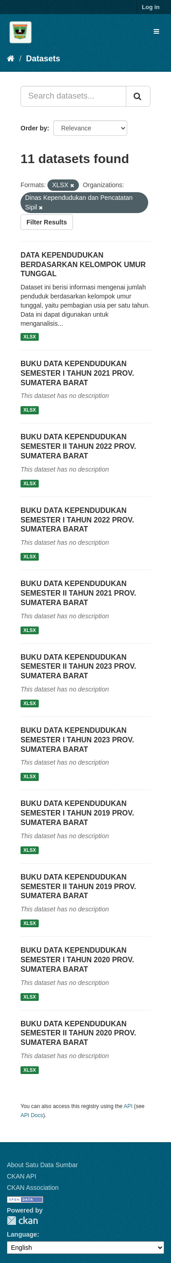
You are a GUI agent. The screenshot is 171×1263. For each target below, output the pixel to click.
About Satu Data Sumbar (42, 1165)
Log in (151, 7)
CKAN (22, 1220)
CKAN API (21, 1176)
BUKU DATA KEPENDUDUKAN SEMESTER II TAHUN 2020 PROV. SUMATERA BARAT (78, 1033)
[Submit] (138, 96)
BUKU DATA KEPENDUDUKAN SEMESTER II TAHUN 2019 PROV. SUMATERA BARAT (78, 886)
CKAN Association (33, 1187)
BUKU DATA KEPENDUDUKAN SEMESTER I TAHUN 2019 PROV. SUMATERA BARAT (77, 813)
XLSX (29, 336)
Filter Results (46, 222)
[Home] (11, 58)
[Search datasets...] (73, 96)
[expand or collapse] (156, 31)
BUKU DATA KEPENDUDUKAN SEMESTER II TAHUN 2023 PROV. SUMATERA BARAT (78, 666)
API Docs (32, 1115)
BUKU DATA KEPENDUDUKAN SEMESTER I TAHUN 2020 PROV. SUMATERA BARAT (77, 959)
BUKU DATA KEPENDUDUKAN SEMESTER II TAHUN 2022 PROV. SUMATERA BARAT (78, 446)
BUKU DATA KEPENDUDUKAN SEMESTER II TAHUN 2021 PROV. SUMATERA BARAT (78, 593)
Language (22, 1234)
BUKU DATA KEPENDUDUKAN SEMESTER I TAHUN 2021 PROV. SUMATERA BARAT (77, 373)
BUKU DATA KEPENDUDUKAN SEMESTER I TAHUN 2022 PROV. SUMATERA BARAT (77, 520)
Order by (34, 128)
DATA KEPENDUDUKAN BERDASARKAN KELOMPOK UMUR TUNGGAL (83, 264)
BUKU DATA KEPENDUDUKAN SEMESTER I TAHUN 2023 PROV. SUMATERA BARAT (77, 739)
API (128, 1106)
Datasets (43, 58)
